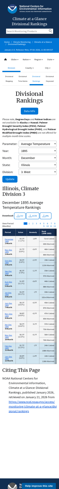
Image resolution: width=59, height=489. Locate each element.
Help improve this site (39, 485)
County (29, 67)
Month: (7, 158)
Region (38, 59)
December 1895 (9, 240)
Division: (7, 172)
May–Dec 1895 (8, 315)
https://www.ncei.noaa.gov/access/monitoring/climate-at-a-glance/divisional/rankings (33, 406)
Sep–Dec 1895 (8, 272)
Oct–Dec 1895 (8, 261)
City (47, 67)
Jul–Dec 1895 (8, 293)
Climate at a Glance (43, 42)
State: (6, 165)
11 (51, 226)
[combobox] (29, 63)
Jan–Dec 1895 (8, 357)
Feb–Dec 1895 (8, 347)
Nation (27, 59)
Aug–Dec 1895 (8, 283)
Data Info (29, 111)
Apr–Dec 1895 (8, 325)
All (25, 223)
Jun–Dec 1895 (8, 304)
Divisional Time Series (22, 78)
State (50, 59)
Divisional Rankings (17, 44)
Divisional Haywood (50, 78)
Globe (14, 59)
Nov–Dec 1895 (8, 251)
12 (55, 226)
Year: (5, 151)
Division (11, 67)
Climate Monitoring (22, 42)
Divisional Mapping (9, 78)
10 (47, 226)
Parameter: (9, 144)
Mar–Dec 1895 (8, 336)
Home (7, 42)
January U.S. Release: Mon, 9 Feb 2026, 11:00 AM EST (28, 49)
